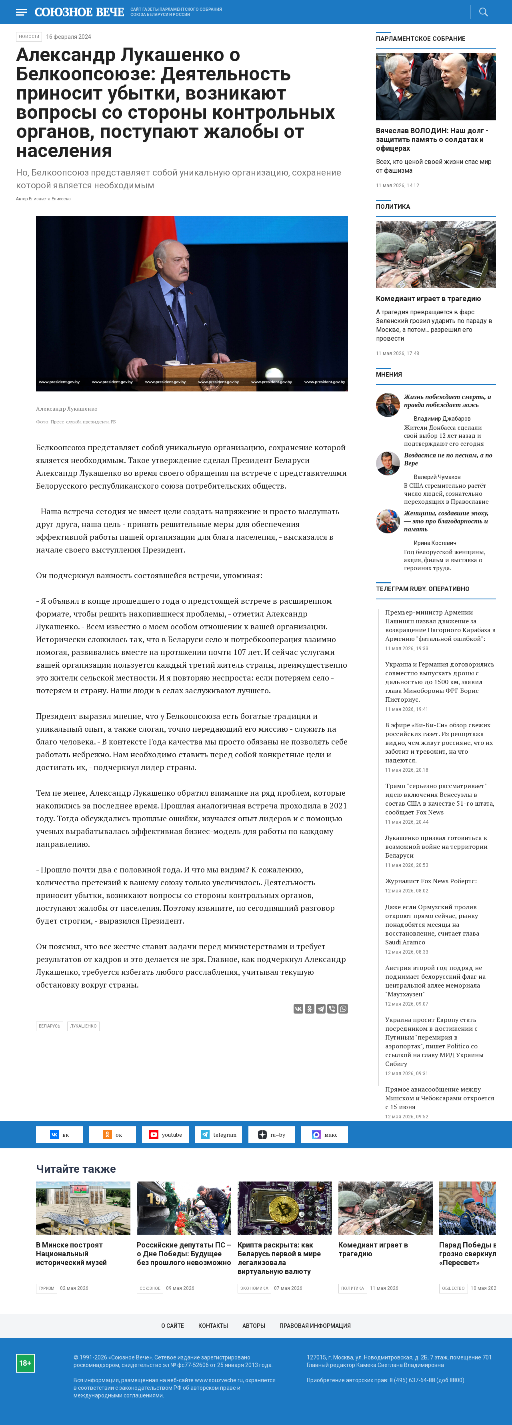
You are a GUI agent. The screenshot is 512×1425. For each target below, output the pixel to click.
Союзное (150, 1288)
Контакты (213, 1326)
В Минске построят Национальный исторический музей (71, 1254)
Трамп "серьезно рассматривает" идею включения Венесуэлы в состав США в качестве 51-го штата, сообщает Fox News (439, 798)
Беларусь (49, 1026)
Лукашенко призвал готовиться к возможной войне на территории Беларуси (436, 846)
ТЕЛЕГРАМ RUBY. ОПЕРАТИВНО (423, 589)
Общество (453, 1288)
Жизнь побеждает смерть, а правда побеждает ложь (447, 401)
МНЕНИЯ (389, 374)
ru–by (271, 1134)
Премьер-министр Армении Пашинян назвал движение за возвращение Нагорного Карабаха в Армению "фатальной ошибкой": (440, 625)
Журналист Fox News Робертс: (431, 880)
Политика (393, 206)
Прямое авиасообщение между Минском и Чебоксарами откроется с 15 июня (439, 1098)
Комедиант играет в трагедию (428, 298)
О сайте (172, 1326)
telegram (218, 1134)
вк (59, 1134)
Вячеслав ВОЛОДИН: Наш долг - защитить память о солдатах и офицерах (432, 139)
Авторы (253, 1326)
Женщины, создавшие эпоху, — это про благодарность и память (446, 521)
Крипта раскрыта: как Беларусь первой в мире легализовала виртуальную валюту (279, 1258)
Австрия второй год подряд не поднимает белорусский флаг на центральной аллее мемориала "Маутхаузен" (435, 980)
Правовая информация (315, 1326)
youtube (165, 1134)
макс (325, 1134)
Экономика (254, 1288)
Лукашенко (83, 1026)
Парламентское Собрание (421, 38)
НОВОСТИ (29, 36)
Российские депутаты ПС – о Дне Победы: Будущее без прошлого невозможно (184, 1254)
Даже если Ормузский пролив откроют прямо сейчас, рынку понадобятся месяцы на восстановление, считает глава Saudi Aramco (432, 924)
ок (112, 1134)
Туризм (46, 1288)
